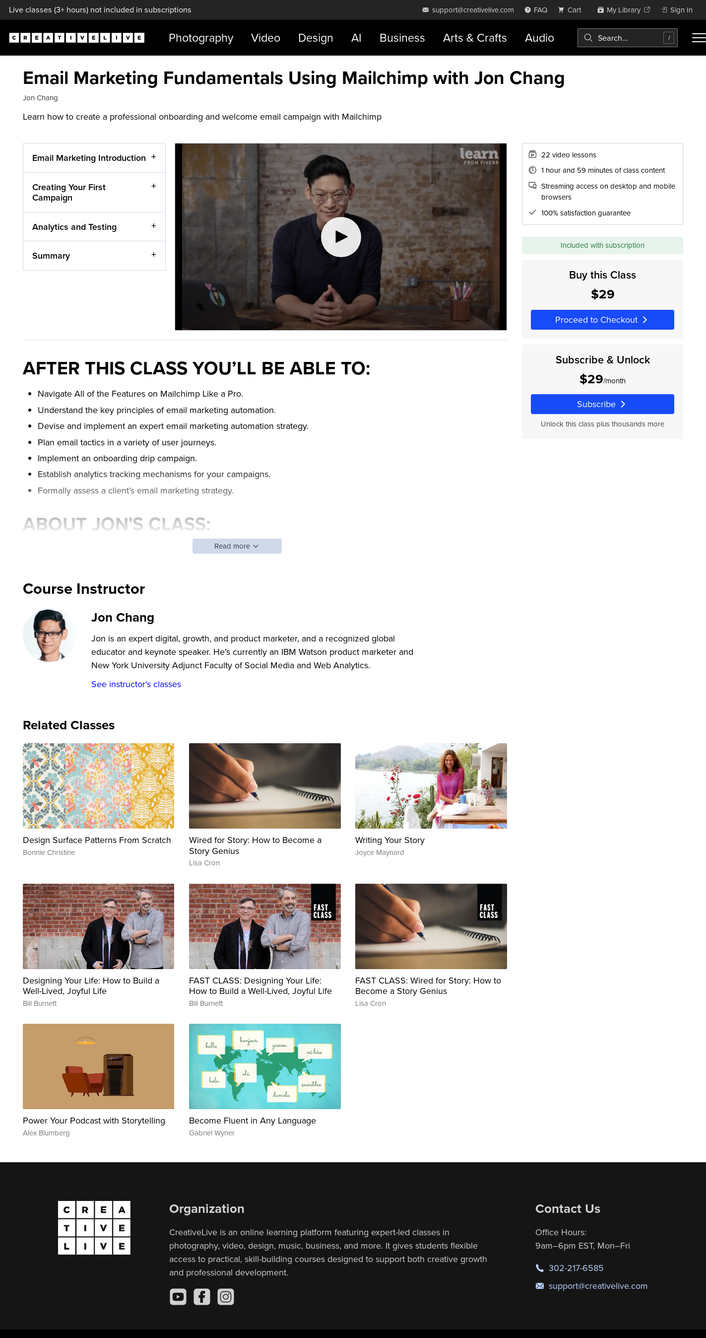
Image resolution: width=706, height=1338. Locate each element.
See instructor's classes (136, 684)
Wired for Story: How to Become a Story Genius (255, 845)
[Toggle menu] (699, 38)
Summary (51, 255)
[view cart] (572, 9)
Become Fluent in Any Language (252, 1120)
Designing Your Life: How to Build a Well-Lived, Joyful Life (91, 985)
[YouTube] (178, 1297)
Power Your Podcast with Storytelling (94, 1120)
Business (402, 37)
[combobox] (627, 38)
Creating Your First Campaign (69, 192)
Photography (201, 37)
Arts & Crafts (475, 37)
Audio (539, 37)
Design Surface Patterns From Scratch (97, 840)
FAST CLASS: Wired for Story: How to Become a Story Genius (428, 985)
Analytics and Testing (74, 226)
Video (265, 37)
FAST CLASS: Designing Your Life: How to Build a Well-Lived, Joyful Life (260, 985)
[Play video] (341, 236)
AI (356, 37)
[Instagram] (226, 1297)
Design (315, 37)
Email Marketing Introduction (89, 157)
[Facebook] (202, 1297)
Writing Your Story (390, 840)
